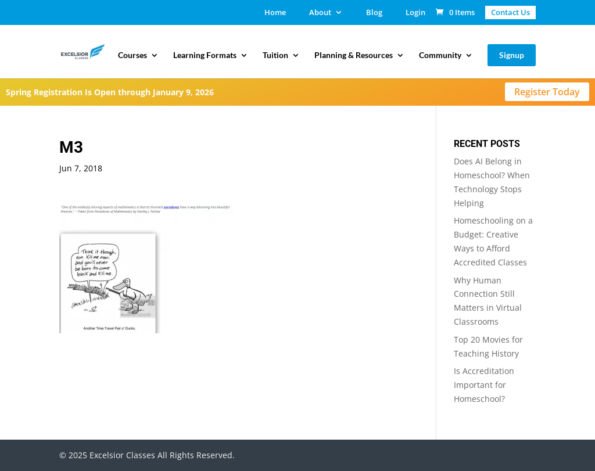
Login (415, 13)
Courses (132, 55)
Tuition (275, 55)
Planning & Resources (353, 55)
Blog (374, 13)
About (320, 13)
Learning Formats (204, 55)
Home (275, 13)
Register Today (547, 91)
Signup (511, 55)
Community (440, 55)
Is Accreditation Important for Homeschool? (484, 384)
